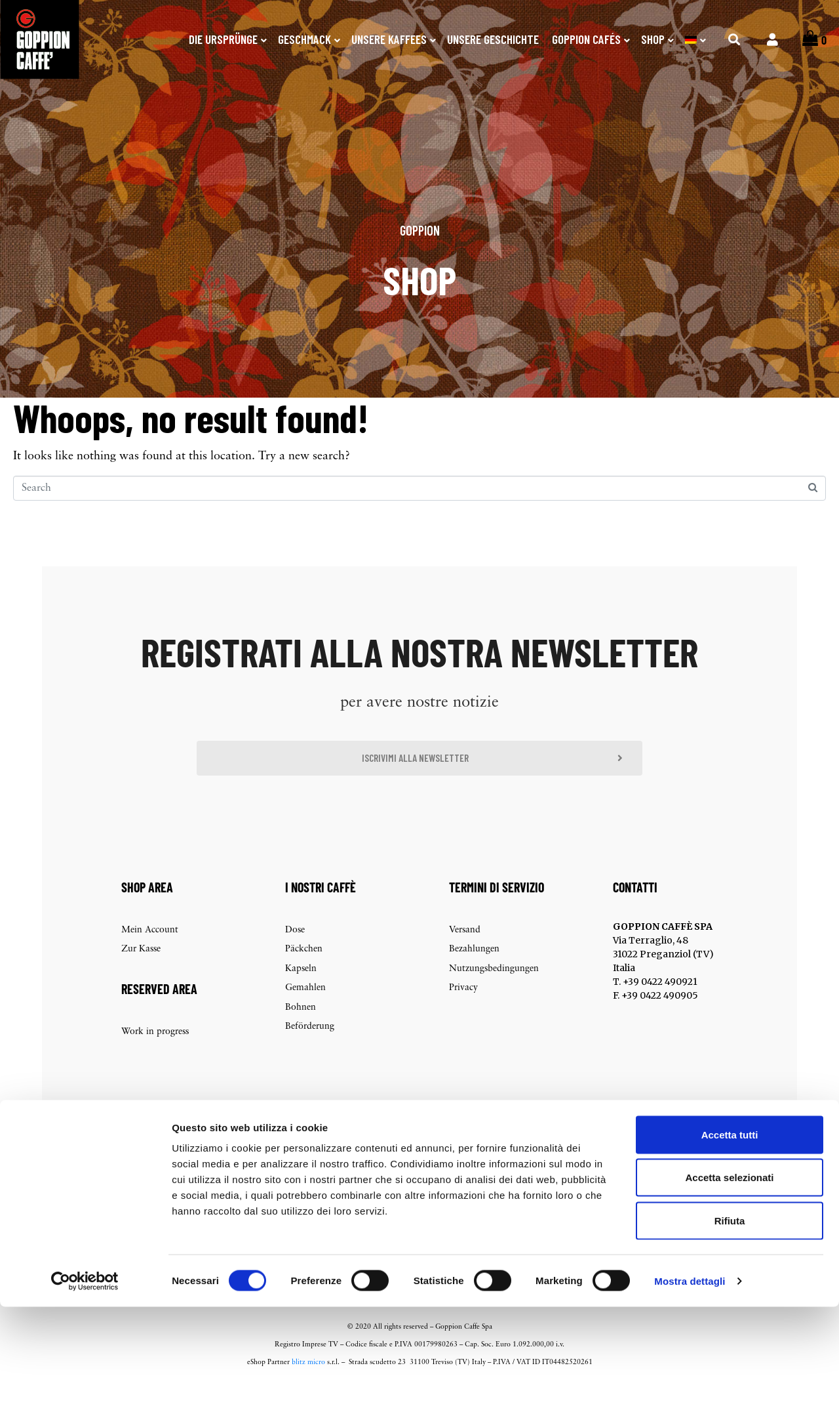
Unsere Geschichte (493, 39)
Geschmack (304, 39)
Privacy (463, 1015)
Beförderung (309, 1053)
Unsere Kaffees (389, 39)
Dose (295, 957)
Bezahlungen (474, 976)
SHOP (653, 39)
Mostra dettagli (689, 1388)
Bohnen (300, 1034)
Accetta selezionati (729, 1285)
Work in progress (155, 1059)
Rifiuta (729, 1327)
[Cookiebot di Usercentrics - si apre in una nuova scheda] (85, 1388)
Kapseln (301, 996)
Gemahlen (305, 1015)
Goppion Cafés (586, 39)
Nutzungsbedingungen (494, 996)
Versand (464, 957)
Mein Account (149, 957)
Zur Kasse (141, 976)
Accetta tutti (729, 1241)
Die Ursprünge (223, 39)
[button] (419, 782)
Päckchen (303, 976)
